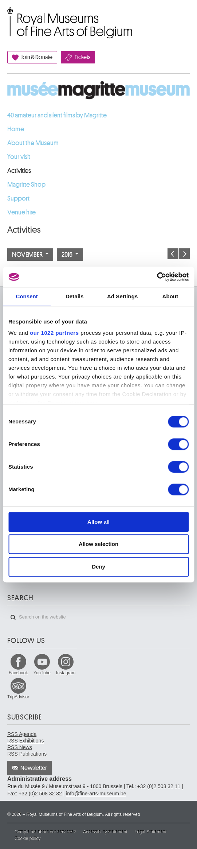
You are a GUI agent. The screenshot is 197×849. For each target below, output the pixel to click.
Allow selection (98, 544)
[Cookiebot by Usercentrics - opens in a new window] (157, 277)
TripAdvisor (18, 696)
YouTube (42, 672)
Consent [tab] (27, 296)
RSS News (19, 747)
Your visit (18, 157)
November (30, 254)
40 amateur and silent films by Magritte (57, 115)
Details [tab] (75, 296)
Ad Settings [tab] (122, 296)
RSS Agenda (21, 734)
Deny (98, 566)
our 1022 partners (54, 333)
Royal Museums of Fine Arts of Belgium (7, 15)
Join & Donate (36, 57)
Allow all (98, 522)
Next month (184, 253)
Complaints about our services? (45, 831)
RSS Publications (27, 754)
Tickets (82, 57)
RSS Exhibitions (25, 741)
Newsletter (33, 768)
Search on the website (13, 617)
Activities (19, 170)
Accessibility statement (105, 831)
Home (15, 129)
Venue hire (21, 212)
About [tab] (170, 296)
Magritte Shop (26, 184)
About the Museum (33, 143)
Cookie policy (27, 838)
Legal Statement (150, 831)
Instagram (65, 672)
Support (18, 198)
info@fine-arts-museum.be (96, 793)
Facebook (18, 672)
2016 (70, 254)
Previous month (173, 253)
